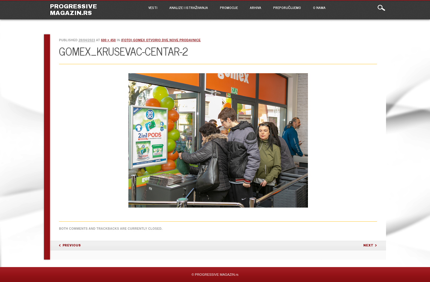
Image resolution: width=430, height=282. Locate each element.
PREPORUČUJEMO (287, 7)
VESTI (152, 7)
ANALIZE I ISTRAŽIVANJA (188, 7)
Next (368, 245)
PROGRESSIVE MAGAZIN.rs (73, 9)
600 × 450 (108, 40)
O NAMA (319, 7)
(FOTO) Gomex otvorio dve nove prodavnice (160, 40)
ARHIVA (255, 7)
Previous (72, 245)
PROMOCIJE (229, 7)
